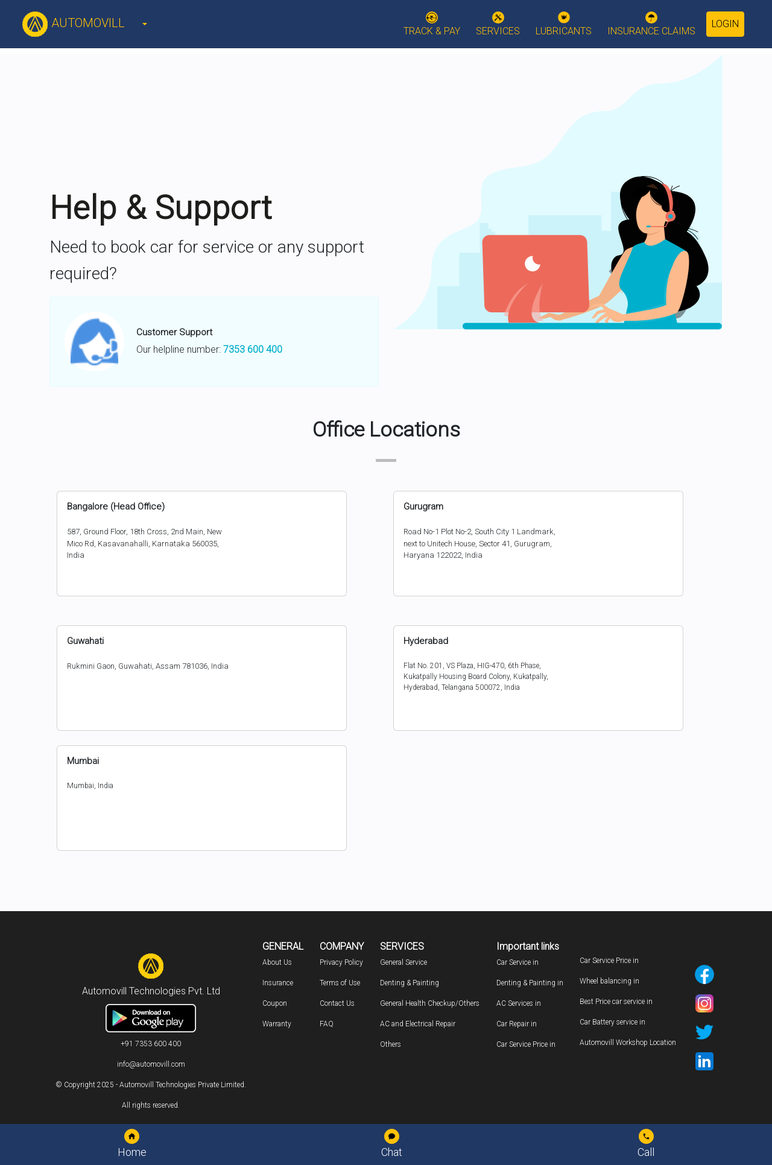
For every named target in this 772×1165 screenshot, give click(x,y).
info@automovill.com (151, 1064)
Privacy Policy (341, 962)
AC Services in (518, 1003)
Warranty (276, 1024)
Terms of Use (340, 983)
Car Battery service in (612, 1022)
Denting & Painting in (529, 983)
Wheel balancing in (609, 981)
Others (390, 1044)
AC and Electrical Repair (417, 1024)
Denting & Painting (409, 983)
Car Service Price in (525, 1044)
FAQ (327, 1024)
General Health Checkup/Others (429, 1003)
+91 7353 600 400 (151, 1044)
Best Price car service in (616, 1001)
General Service (403, 962)
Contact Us (337, 1003)
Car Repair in (516, 1024)
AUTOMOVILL (73, 23)
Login (725, 24)
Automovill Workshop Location (628, 1042)
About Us (277, 962)
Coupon (274, 1003)
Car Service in (517, 962)
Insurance (277, 983)
